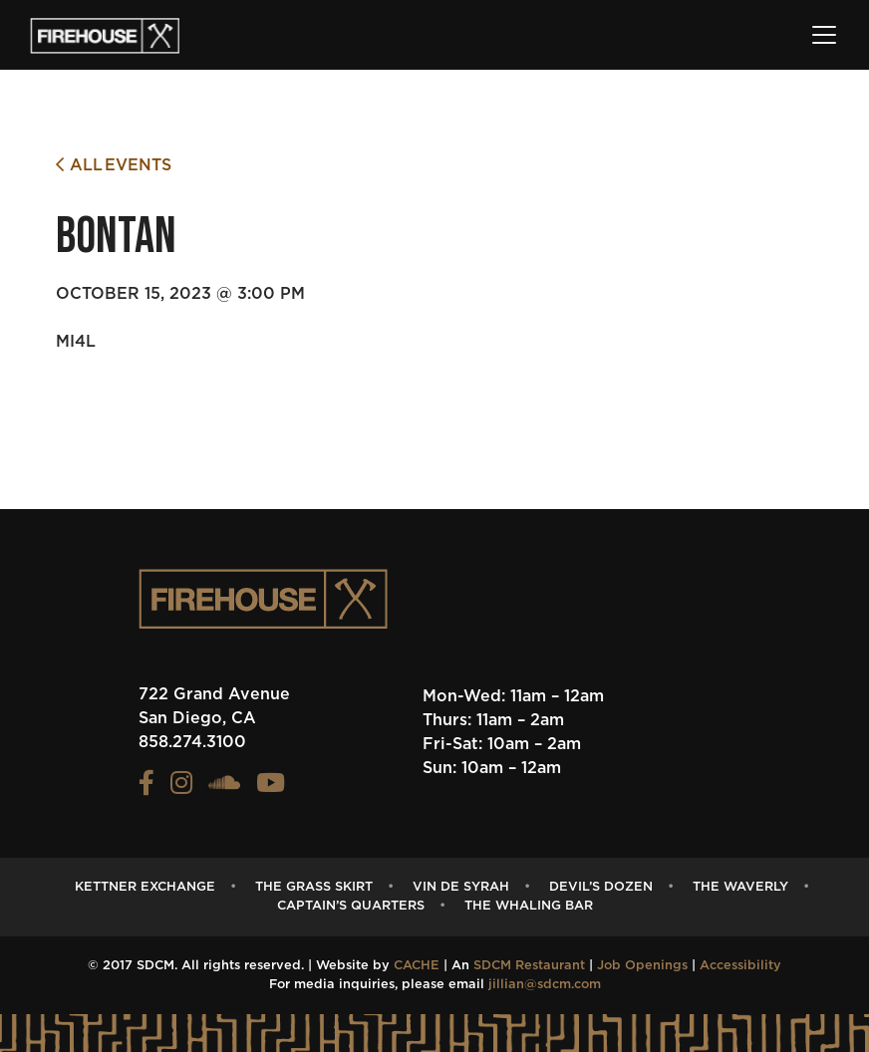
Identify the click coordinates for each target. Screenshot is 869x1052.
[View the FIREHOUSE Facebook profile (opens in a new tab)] (146, 788)
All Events (113, 164)
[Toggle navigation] (824, 35)
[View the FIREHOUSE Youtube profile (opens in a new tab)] (270, 788)
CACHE (416, 965)
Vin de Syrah (461, 887)
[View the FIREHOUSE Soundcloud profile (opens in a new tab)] (224, 788)
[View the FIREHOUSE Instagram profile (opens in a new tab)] (181, 788)
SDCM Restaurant (529, 965)
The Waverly (740, 887)
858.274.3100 (192, 742)
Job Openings (642, 965)
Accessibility (740, 965)
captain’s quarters (351, 906)
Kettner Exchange (145, 887)
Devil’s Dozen (601, 887)
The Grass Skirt (314, 887)
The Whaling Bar (528, 906)
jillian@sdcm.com (544, 984)
